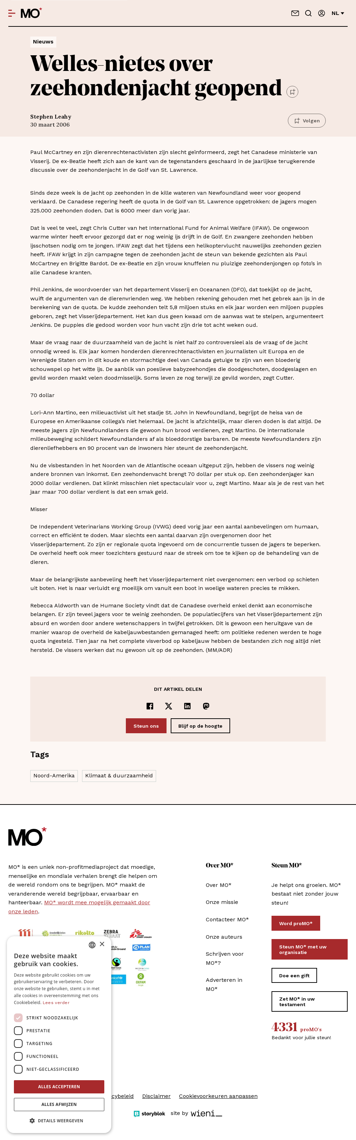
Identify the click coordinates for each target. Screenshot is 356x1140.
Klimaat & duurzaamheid (119, 775)
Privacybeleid (116, 1096)
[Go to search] (308, 13)
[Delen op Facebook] (150, 706)
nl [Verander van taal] (338, 13)
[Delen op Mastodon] (206, 706)
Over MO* (219, 885)
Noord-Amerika (54, 775)
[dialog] (59, 1034)
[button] (59, 1121)
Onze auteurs (224, 936)
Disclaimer (156, 1096)
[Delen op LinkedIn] (187, 706)
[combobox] (92, 944)
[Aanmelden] (321, 13)
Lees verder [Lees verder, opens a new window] (56, 1002)
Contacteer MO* (227, 919)
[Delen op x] (168, 706)
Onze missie (222, 902)
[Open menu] (11, 13)
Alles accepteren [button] (59, 1087)
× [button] (101, 944)
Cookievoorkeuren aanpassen (218, 1096)
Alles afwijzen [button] (59, 1104)
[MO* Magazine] (31, 13)
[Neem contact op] (295, 13)
